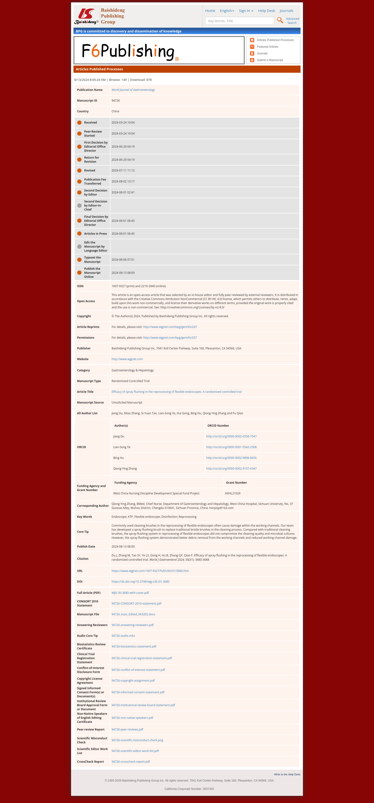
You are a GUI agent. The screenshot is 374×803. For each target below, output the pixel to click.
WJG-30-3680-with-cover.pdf (130, 593)
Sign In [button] (246, 10)
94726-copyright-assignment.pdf (133, 681)
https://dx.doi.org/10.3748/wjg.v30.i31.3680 (140, 582)
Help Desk (266, 10)
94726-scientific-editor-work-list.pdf (135, 751)
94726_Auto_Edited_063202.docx (133, 614)
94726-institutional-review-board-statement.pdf (143, 705)
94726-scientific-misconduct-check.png (137, 740)
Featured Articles (267, 46)
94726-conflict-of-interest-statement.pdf (138, 670)
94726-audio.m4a (123, 636)
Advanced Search (292, 21)
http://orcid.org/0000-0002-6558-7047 (231, 436)
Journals (286, 10)
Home (210, 10)
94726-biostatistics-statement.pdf (134, 646)
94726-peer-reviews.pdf (127, 729)
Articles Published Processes (275, 40)
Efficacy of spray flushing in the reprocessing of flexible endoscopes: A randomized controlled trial (177, 392)
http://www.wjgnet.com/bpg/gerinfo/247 (170, 327)
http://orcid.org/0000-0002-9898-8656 (231, 458)
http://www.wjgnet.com (127, 359)
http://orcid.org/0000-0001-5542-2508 (231, 447)
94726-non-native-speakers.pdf (132, 718)
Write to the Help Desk (287, 774)
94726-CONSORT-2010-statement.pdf (136, 603)
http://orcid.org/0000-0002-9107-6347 (231, 468)
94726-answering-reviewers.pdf (133, 625)
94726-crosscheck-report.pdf (131, 762)
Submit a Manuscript (270, 60)
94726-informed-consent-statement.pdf (138, 692)
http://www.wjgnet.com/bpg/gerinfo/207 (170, 338)
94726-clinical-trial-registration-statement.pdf (142, 658)
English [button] (227, 10)
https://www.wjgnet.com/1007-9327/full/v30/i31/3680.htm (150, 571)
